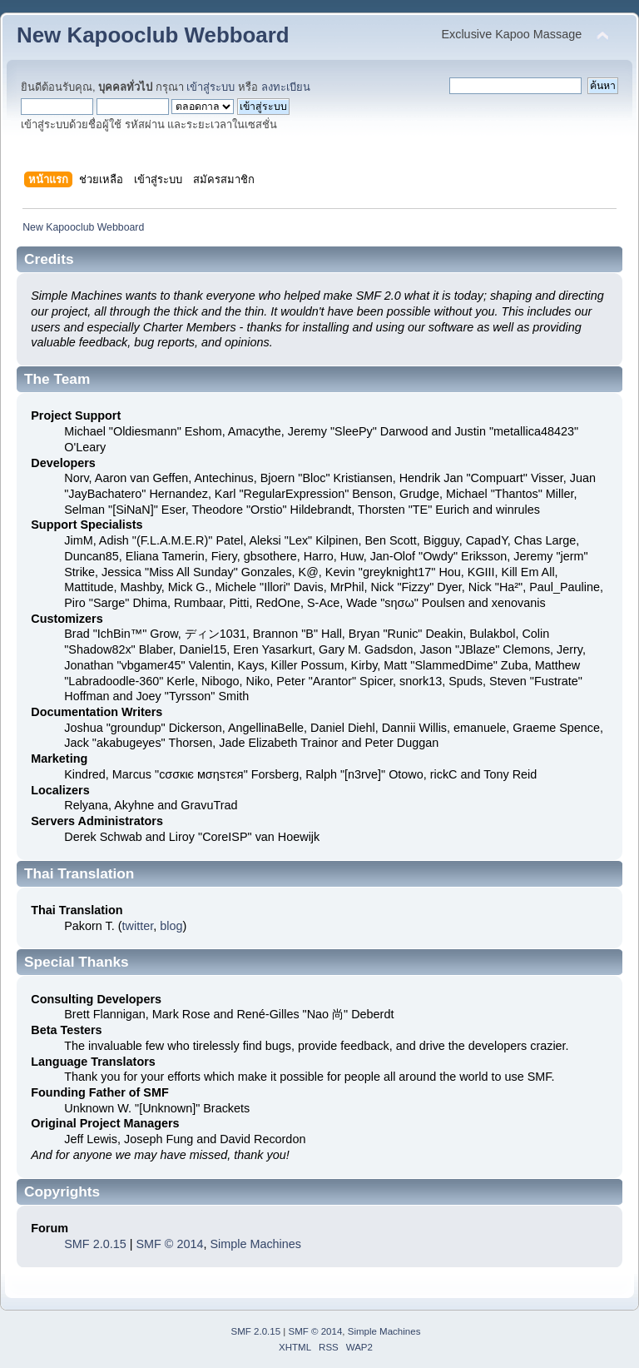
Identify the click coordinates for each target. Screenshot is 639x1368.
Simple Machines (255, 1244)
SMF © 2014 (169, 1244)
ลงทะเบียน (285, 87)
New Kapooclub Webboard (153, 35)
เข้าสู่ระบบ (210, 87)
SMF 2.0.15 (95, 1244)
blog (171, 926)
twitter (138, 926)
